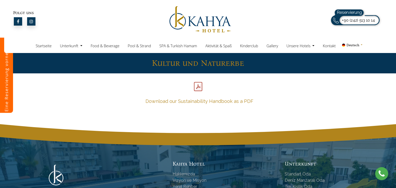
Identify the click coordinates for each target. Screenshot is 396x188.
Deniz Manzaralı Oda (305, 180)
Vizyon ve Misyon (189, 180)
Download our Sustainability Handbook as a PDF (198, 101)
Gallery (272, 45)
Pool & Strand (139, 45)
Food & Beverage (105, 45)
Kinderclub (249, 45)
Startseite (44, 45)
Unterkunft (69, 45)
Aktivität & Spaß (218, 45)
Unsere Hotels (299, 45)
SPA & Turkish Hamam (178, 45)
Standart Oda (298, 174)
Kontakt (329, 45)
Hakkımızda (184, 174)
